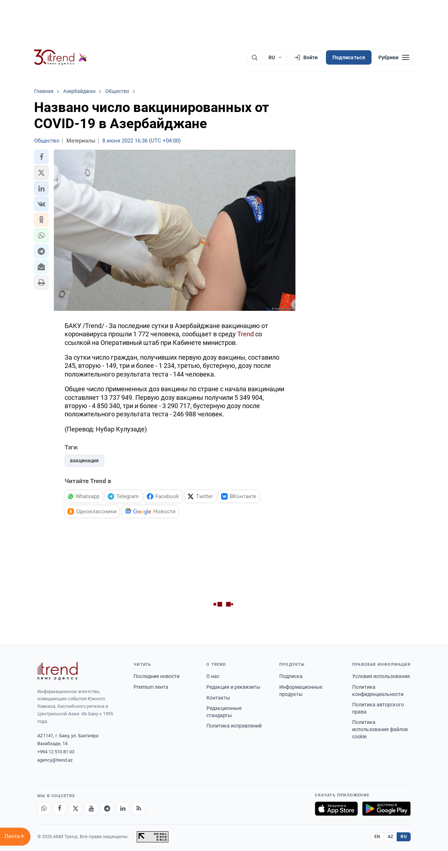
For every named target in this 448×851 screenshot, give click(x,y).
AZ (390, 836)
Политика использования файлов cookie (380, 729)
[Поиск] (254, 57)
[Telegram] (107, 808)
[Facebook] (59, 808)
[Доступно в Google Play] (386, 808)
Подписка (291, 676)
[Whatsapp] (43, 808)
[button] (41, 157)
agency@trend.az (55, 760)
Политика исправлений (234, 726)
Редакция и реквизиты (233, 687)
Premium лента (151, 687)
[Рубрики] (394, 57)
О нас (212, 676)
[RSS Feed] (138, 808)
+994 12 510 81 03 (55, 751)
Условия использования (381, 676)
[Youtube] (91, 808)
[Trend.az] (60, 57)
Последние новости (156, 676)
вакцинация (84, 460)
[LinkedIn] (122, 808)
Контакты (218, 698)
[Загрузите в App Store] (336, 808)
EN (377, 836)
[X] (75, 808)
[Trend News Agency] (57, 671)
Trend (245, 334)
